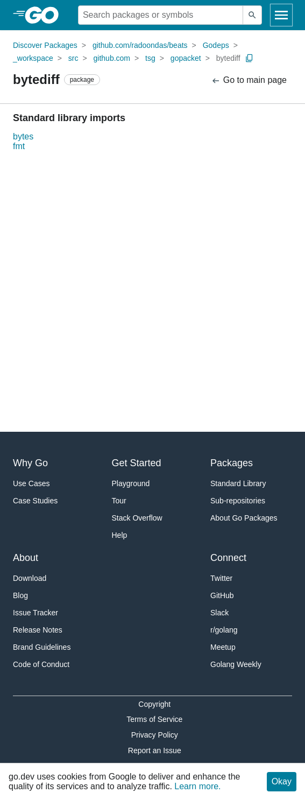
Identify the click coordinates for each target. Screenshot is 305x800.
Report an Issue (154, 750)
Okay (282, 781)
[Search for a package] (160, 15)
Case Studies (35, 500)
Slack (219, 612)
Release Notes (37, 630)
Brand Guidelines (41, 647)
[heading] (45, 15)
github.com (112, 58)
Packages (231, 463)
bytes (23, 136)
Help (119, 535)
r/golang (224, 630)
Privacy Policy (154, 735)
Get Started (136, 463)
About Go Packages (244, 518)
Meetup (223, 647)
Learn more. (197, 786)
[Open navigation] (281, 15)
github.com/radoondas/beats (140, 45)
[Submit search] (252, 15)
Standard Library (238, 483)
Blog (20, 595)
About (25, 557)
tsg (150, 58)
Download (29, 578)
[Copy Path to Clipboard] (249, 58)
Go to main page (249, 80)
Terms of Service (154, 719)
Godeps (216, 45)
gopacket (186, 58)
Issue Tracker (35, 612)
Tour (119, 500)
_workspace (33, 58)
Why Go (30, 463)
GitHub (222, 595)
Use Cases (31, 483)
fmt (19, 146)
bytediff (228, 58)
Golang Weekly (235, 664)
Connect (228, 557)
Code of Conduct (41, 664)
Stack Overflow (137, 518)
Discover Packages (45, 45)
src (73, 58)
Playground (131, 483)
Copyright (154, 704)
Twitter (221, 578)
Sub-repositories (237, 500)
